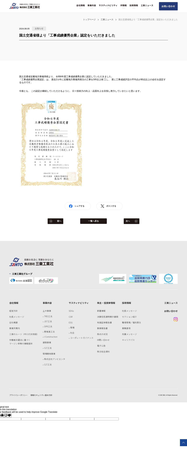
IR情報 (123, 5)
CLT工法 (48, 347)
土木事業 (47, 310)
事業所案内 (14, 328)
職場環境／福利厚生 (131, 322)
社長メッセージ (16, 316)
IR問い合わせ (103, 339)
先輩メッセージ (129, 334)
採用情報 (134, 5)
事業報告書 (102, 328)
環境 (72, 327)
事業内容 (92, 5)
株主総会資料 (103, 351)
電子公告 (101, 345)
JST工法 (48, 321)
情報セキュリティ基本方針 (41, 395)
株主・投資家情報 (106, 303)
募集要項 (126, 328)
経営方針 (13, 310)
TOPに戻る (183, 442)
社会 (72, 332)
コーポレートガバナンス (81, 337)
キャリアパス (128, 339)
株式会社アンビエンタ (54, 358)
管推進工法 (49, 331)
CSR (71, 316)
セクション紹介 (129, 316)
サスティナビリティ (108, 5)
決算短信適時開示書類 (107, 316)
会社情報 (80, 5)
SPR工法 (48, 326)
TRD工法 (48, 316)
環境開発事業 (49, 353)
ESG (71, 322)
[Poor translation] (7, 415)
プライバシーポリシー (18, 395)
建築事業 (47, 342)
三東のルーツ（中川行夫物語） (24, 334)
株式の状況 (102, 334)
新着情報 (101, 310)
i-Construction (50, 336)
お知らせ (39, 28)
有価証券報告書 (104, 322)
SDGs (71, 310)
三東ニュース (147, 5)
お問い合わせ (168, 6)
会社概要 (13, 322)
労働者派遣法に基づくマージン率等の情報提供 (21, 341)
